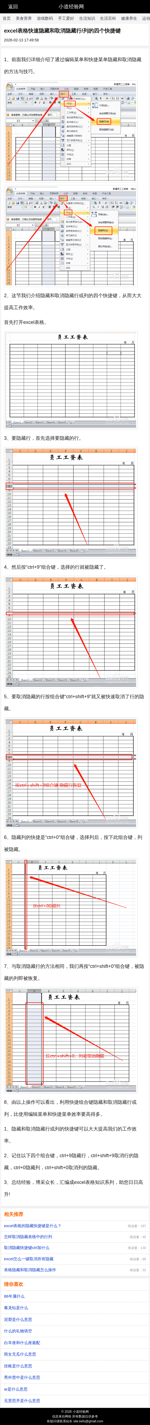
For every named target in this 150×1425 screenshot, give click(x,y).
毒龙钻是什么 (16, 1307)
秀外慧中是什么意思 (22, 1377)
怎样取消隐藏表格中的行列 (28, 1236)
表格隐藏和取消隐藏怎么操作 (30, 1269)
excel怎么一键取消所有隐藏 (28, 1259)
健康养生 (129, 18)
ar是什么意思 (16, 1389)
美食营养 (24, 18)
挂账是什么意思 (18, 1366)
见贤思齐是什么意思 (22, 1400)
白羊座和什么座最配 (22, 1342)
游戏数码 (45, 18)
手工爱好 (66, 18)
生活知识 (87, 18)
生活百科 (108, 18)
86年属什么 (14, 1296)
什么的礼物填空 (18, 1331)
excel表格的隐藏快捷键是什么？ (32, 1225)
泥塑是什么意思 (18, 1319)
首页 (7, 18)
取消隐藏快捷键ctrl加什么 (26, 1247)
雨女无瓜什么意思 (20, 1354)
